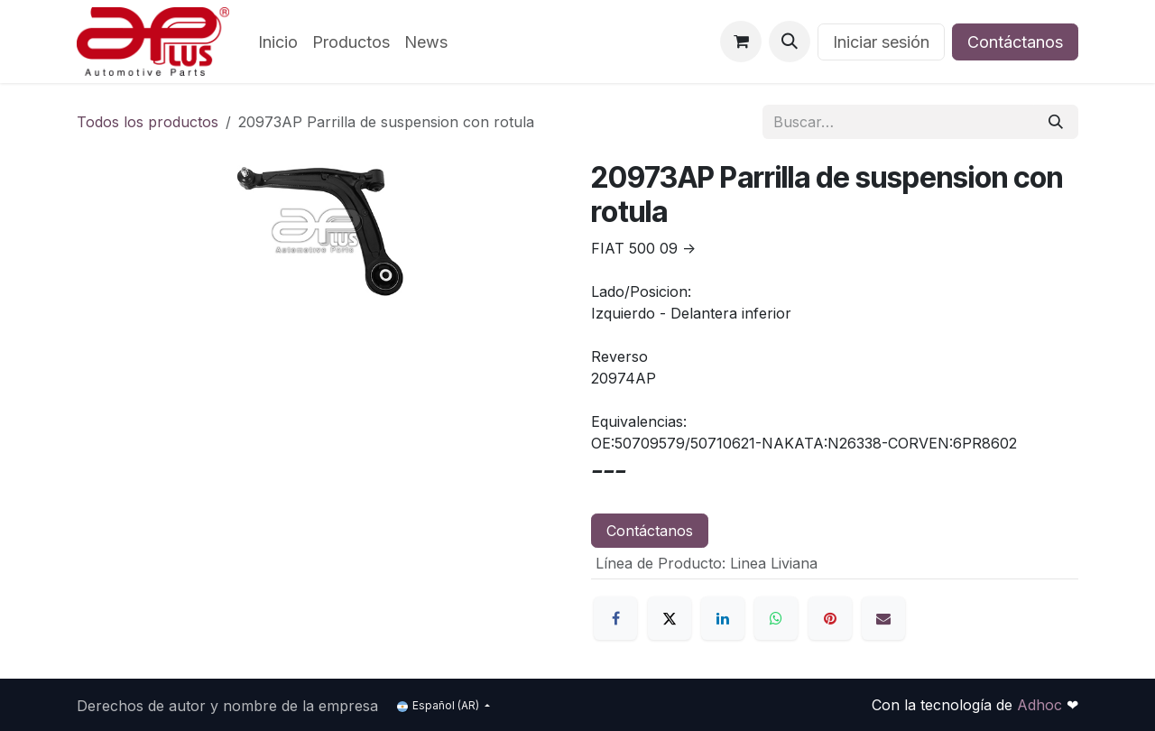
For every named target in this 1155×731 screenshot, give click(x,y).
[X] (669, 618)
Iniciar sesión (881, 41)
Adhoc (1042, 705)
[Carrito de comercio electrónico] (741, 41)
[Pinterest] (830, 618)
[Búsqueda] (1055, 122)
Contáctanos (1015, 41)
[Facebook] (615, 618)
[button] (789, 41)
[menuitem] (278, 42)
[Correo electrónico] (883, 618)
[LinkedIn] (722, 618)
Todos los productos (147, 122)
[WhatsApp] (776, 618)
